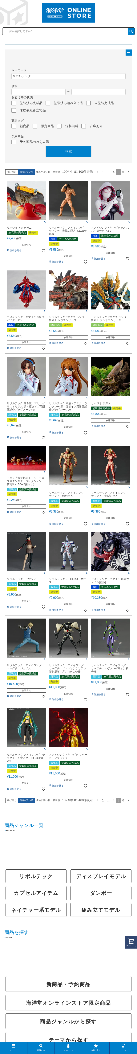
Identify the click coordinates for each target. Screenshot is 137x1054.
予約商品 (17, 136)
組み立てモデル (101, 910)
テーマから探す (68, 1040)
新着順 (56, 172)
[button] (97, 172)
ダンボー (101, 893)
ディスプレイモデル (101, 876)
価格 (14, 86)
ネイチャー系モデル (36, 910)
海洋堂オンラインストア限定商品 (68, 1003)
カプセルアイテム (36, 893)
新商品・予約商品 (68, 984)
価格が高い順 (43, 172)
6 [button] (123, 172)
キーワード (19, 70)
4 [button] (114, 172)
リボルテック (36, 876)
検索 (68, 151)
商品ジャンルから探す (68, 1022)
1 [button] (103, 172)
